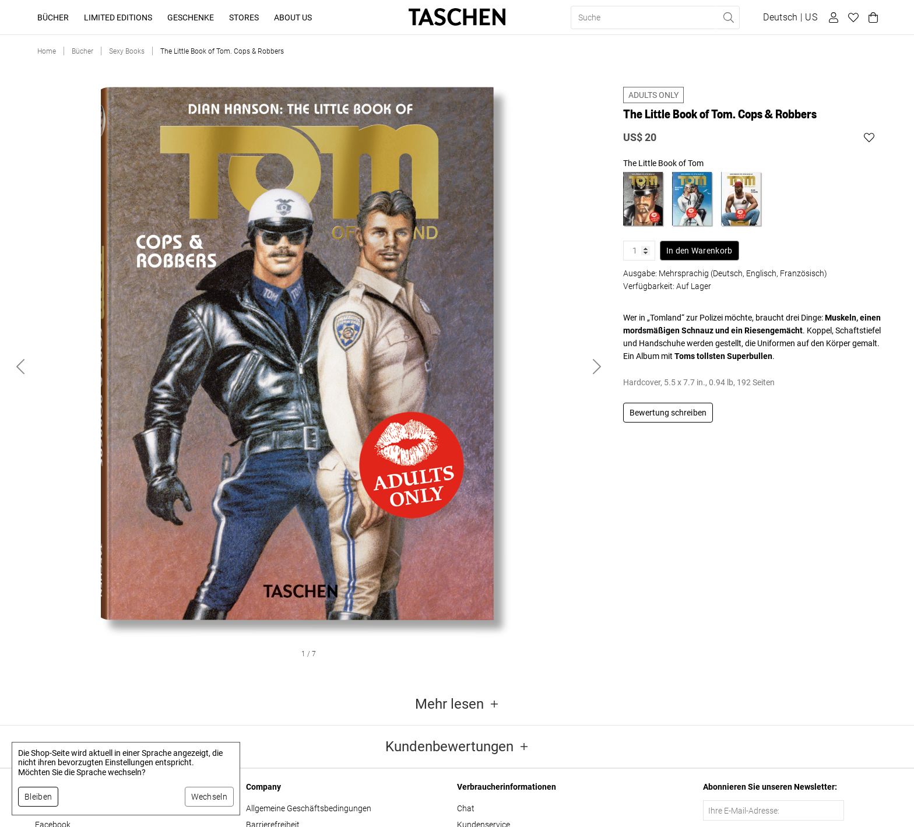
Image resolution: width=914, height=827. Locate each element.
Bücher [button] (53, 17)
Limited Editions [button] (118, 17)
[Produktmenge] (639, 251)
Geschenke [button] (190, 17)
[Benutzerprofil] (832, 17)
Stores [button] (244, 17)
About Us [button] (293, 17)
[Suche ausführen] (728, 17)
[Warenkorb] (871, 17)
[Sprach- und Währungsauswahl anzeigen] (790, 17)
